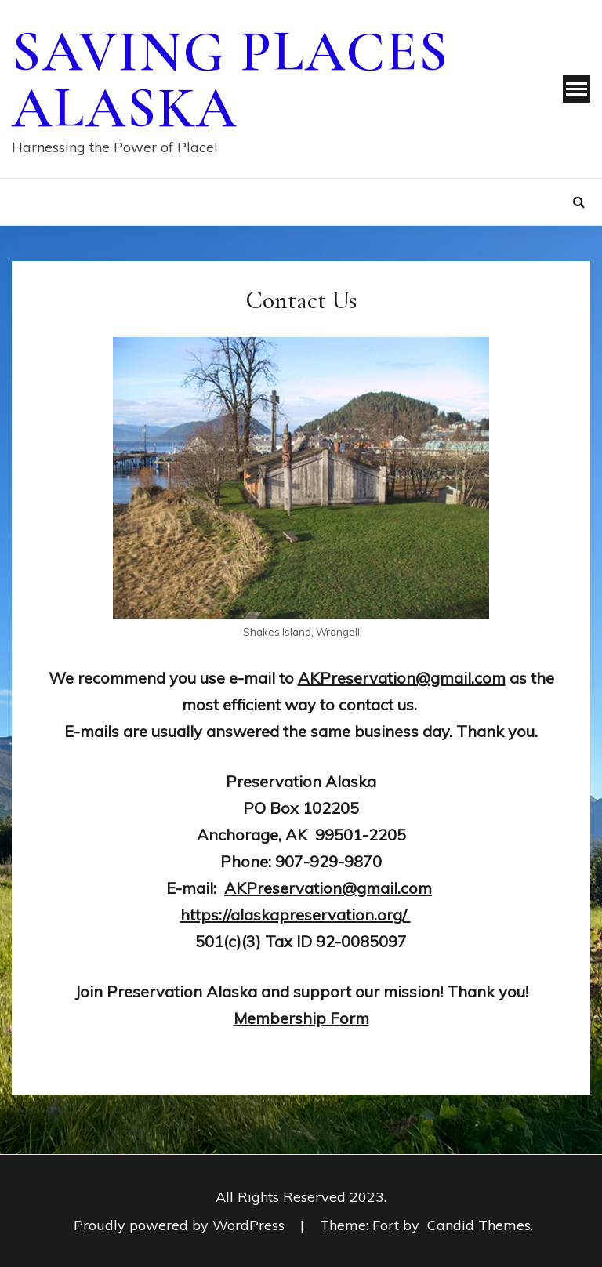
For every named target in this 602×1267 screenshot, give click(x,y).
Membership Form (301, 1018)
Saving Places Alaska (230, 80)
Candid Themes (479, 1225)
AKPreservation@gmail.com (328, 888)
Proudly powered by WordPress (181, 1225)
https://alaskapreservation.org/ (295, 914)
